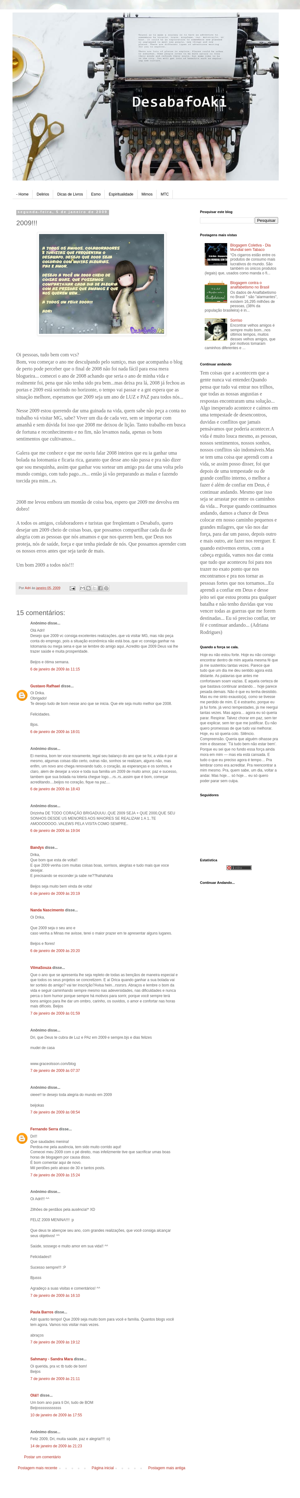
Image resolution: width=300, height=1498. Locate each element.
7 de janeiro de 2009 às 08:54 (55, 1112)
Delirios (43, 194)
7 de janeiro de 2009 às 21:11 (55, 1379)
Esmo (96, 194)
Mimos (147, 194)
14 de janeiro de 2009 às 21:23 (56, 1446)
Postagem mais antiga (166, 1468)
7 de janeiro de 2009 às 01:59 (55, 1013)
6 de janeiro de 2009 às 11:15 (55, 669)
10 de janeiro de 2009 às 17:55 (56, 1415)
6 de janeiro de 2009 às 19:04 (55, 830)
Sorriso (236, 320)
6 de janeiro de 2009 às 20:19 (55, 893)
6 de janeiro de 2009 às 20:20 (55, 951)
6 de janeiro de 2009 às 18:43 (55, 789)
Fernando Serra (44, 1129)
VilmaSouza (40, 968)
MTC (165, 194)
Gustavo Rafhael (45, 686)
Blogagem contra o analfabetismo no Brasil (249, 285)
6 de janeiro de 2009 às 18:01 (55, 732)
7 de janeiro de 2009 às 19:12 (55, 1342)
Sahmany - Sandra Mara (51, 1359)
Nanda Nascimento (47, 910)
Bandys (37, 847)
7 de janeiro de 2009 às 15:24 (55, 1175)
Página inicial (103, 1468)
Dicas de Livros (70, 194)
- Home (22, 194)
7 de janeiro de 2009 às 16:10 (55, 1295)
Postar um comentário (42, 1457)
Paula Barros (41, 1312)
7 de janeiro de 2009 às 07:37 (55, 1070)
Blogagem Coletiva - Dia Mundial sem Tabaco (250, 247)
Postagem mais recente (37, 1468)
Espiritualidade (121, 194)
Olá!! (34, 1395)
